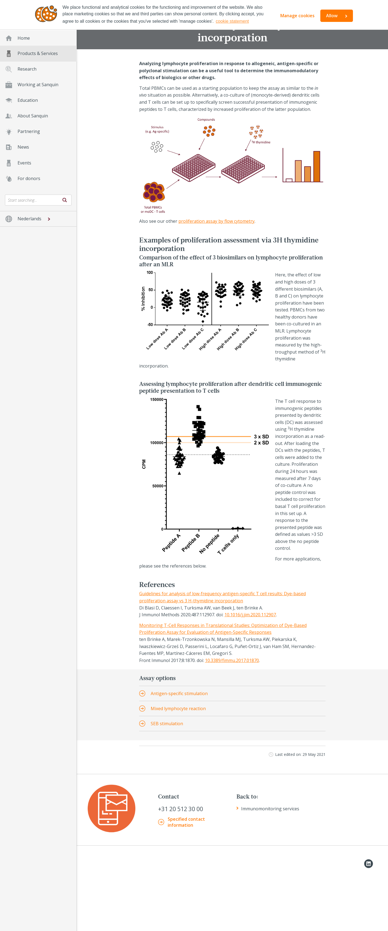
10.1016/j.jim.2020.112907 (250, 615)
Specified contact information (186, 822)
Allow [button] (332, 16)
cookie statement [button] (232, 21)
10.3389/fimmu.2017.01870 (232, 660)
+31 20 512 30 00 (180, 809)
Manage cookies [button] (297, 16)
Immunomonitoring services (270, 809)
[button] (38, 218)
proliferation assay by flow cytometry (216, 221)
